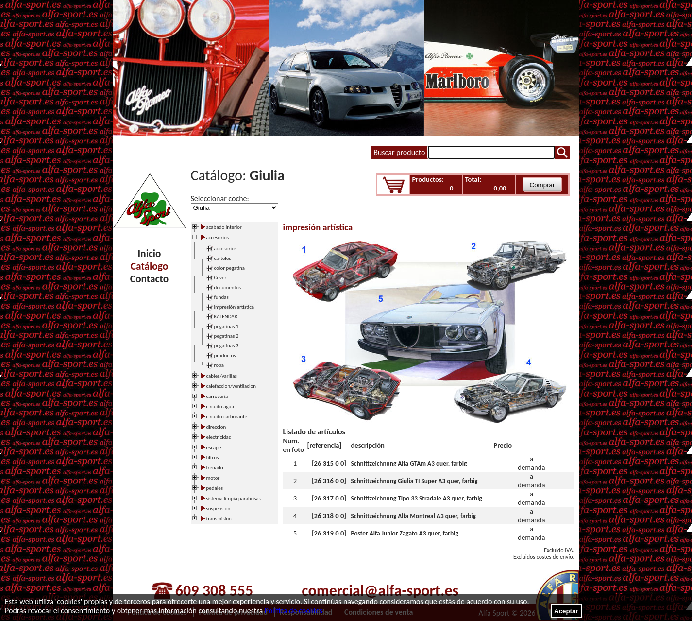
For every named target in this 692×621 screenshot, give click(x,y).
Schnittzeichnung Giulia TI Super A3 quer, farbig (414, 481)
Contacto (149, 279)
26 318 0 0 (329, 515)
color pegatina (229, 268)
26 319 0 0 (329, 533)
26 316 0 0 (329, 480)
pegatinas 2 (226, 336)
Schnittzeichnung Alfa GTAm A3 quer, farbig (409, 463)
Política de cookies (293, 610)
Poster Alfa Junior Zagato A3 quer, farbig (404, 533)
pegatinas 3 (226, 346)
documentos (227, 287)
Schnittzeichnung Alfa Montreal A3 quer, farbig (413, 516)
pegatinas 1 (226, 326)
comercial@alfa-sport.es (380, 590)
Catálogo (149, 266)
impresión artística (234, 307)
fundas (221, 297)
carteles (222, 258)
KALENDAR (225, 316)
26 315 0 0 (329, 463)
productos (225, 355)
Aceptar (566, 611)
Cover (220, 278)
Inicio (149, 253)
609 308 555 (214, 590)
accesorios (225, 248)
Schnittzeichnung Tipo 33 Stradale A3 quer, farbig (416, 498)
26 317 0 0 (329, 498)
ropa (219, 365)
